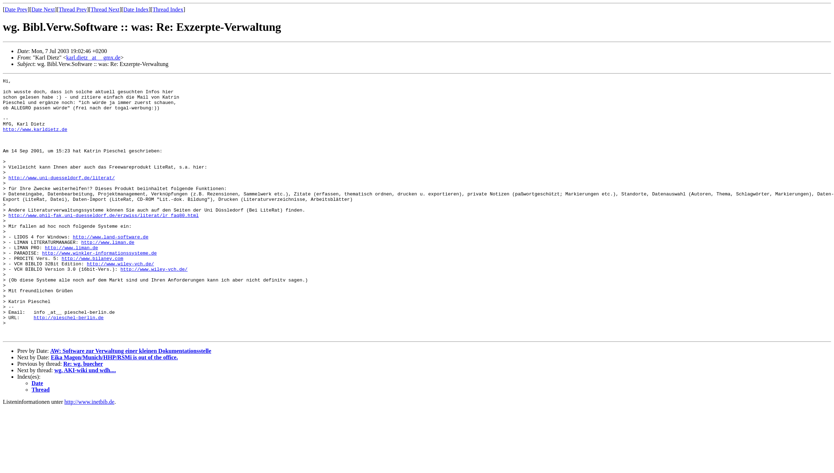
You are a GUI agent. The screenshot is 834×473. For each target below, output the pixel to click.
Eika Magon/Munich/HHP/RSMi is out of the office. (114, 409)
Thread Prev (72, 9)
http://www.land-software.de (111, 269)
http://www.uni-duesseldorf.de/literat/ (62, 198)
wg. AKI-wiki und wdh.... (85, 422)
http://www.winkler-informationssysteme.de (99, 288)
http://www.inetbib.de (89, 453)
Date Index (136, 9)
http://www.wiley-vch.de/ (120, 301)
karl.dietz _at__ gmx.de (93, 58)
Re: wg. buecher (83, 415)
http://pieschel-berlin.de (69, 366)
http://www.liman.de (107, 275)
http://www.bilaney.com (92, 295)
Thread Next (105, 9)
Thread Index (167, 9)
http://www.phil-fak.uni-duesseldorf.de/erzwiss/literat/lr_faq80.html (104, 243)
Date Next (43, 9)
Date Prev (16, 9)
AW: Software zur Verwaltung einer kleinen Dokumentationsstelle (130, 402)
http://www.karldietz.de (35, 140)
